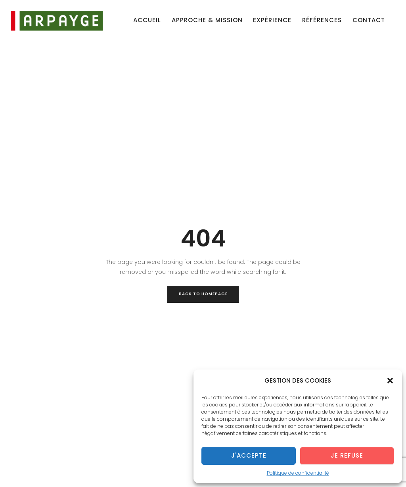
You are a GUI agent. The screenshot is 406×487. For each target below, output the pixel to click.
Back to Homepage (203, 294)
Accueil (147, 20)
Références (322, 20)
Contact (368, 20)
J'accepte (248, 455)
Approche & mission (207, 20)
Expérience (272, 20)
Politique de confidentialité (298, 473)
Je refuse (347, 455)
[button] (390, 381)
